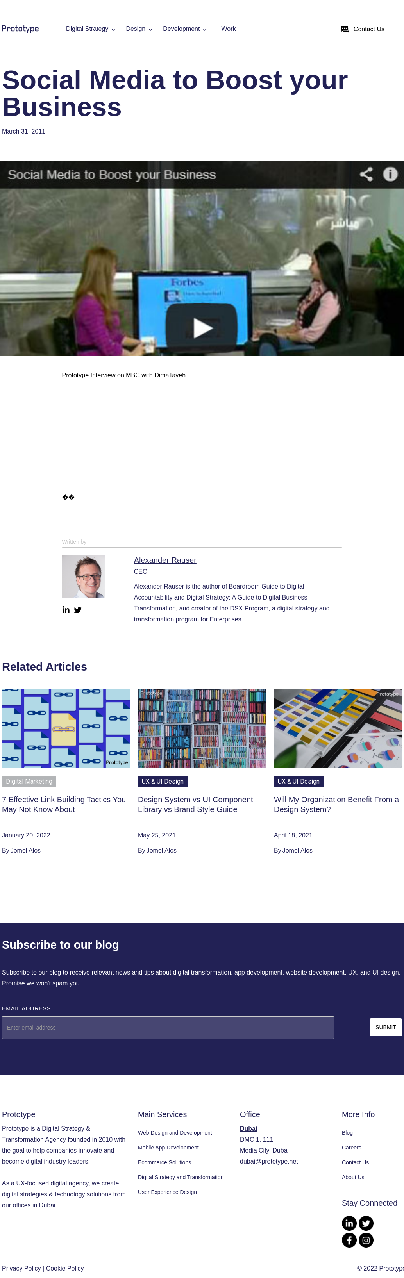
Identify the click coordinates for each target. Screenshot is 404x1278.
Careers (351, 1147)
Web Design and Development (175, 1133)
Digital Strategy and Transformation (180, 1177)
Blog (347, 1133)
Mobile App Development (168, 1147)
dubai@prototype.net (269, 1161)
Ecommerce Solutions (164, 1162)
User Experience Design (167, 1192)
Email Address (26, 1008)
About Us (353, 1177)
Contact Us (355, 1162)
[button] (92, 29)
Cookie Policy (65, 1268)
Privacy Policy (21, 1268)
